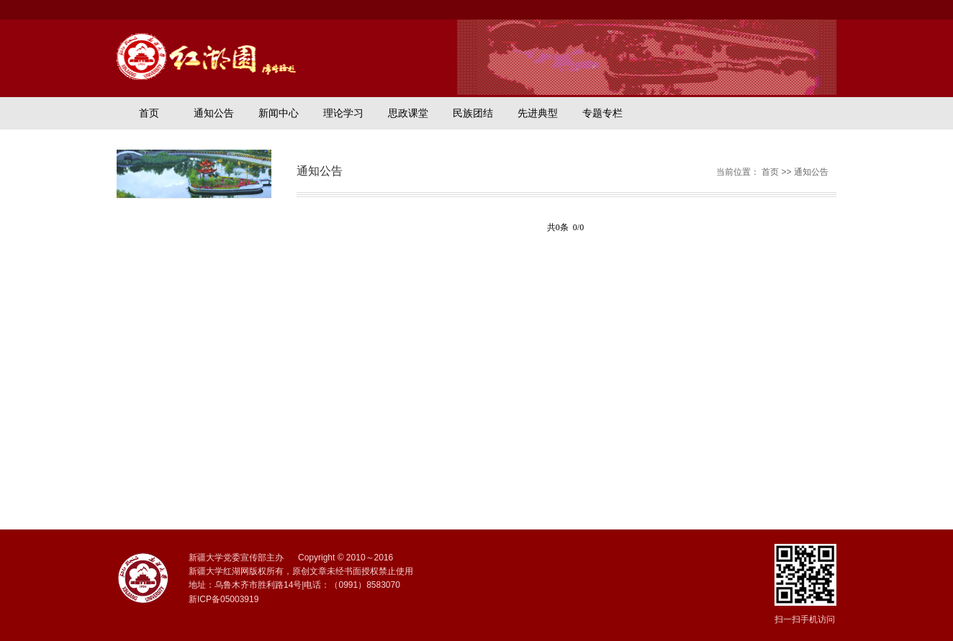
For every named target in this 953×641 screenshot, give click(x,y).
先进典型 (538, 113)
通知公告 (214, 113)
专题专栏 (602, 113)
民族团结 (473, 113)
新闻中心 (278, 113)
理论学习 (343, 113)
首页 (149, 113)
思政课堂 (408, 113)
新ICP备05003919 (223, 599)
